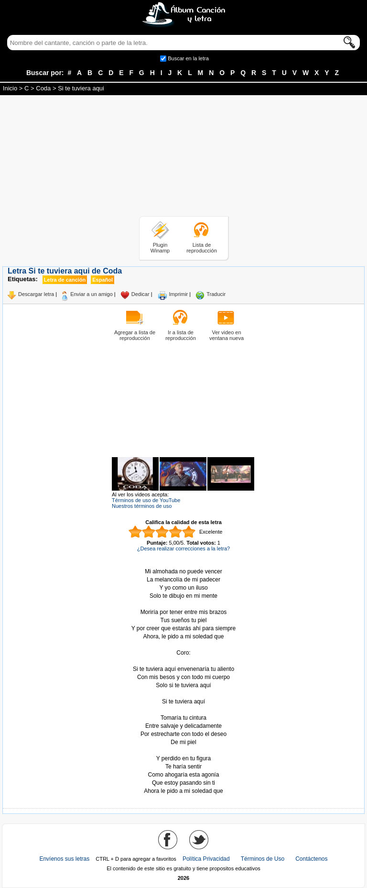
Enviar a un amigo (91, 294)
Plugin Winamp (160, 247)
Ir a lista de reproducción (180, 335)
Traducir (216, 294)
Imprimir (178, 294)
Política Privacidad (206, 858)
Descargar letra (36, 294)
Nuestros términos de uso (142, 506)
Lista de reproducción (201, 247)
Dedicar (140, 294)
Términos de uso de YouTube (146, 500)
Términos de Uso (262, 858)
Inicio (10, 88)
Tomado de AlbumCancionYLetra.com (183, 750)
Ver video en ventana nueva (226, 335)
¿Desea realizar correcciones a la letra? (183, 548)
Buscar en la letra (188, 58)
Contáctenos (311, 858)
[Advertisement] (183, 157)
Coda (43, 88)
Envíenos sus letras (64, 858)
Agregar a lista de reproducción (134, 335)
